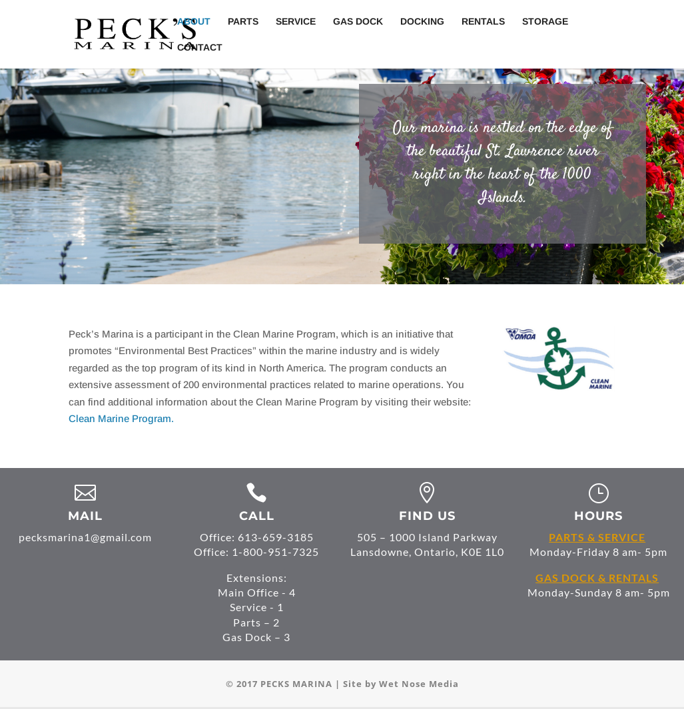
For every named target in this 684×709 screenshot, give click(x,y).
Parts (243, 22)
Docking (422, 22)
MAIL (85, 516)
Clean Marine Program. (121, 418)
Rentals (483, 22)
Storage (545, 22)
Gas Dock (358, 22)
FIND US (427, 516)
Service (296, 22)
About (193, 22)
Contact (199, 48)
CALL (256, 516)
